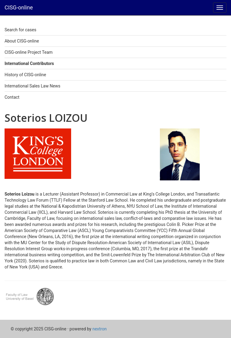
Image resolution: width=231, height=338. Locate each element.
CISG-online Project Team (29, 52)
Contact (12, 97)
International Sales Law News (32, 86)
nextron (99, 328)
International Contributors (29, 63)
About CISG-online (22, 41)
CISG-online (19, 7)
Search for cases (20, 29)
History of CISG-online (25, 74)
